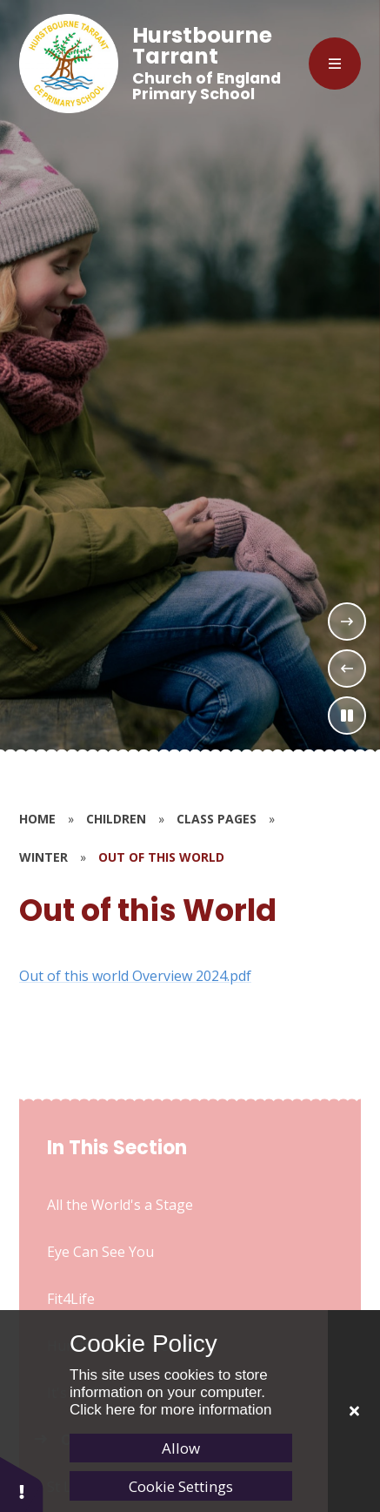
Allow (181, 1448)
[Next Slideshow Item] (347, 621)
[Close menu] (335, 63)
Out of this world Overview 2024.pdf (135, 975)
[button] (21, 1483)
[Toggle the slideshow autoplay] (347, 715)
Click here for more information (170, 1409)
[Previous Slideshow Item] (347, 668)
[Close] (354, 1411)
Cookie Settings (181, 1486)
